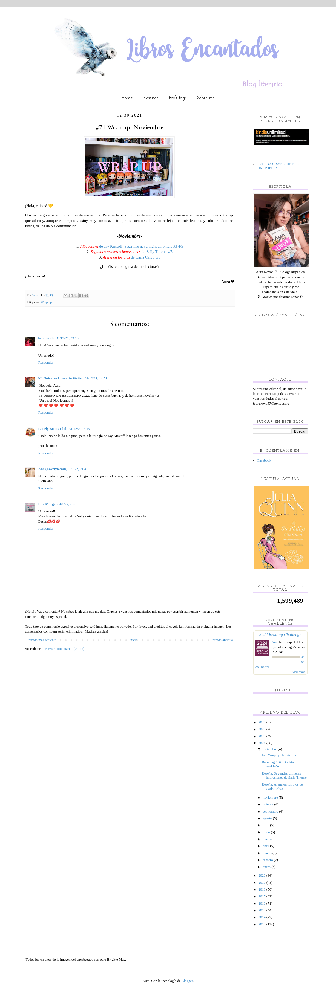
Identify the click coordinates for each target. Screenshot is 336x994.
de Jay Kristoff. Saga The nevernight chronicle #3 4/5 (131, 246)
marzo (267, 853)
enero (267, 867)
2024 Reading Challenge (280, 634)
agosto (268, 818)
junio (267, 832)
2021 (262, 743)
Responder (46, 362)
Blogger (187, 981)
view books (299, 671)
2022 (262, 736)
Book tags (177, 98)
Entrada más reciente (41, 640)
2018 (262, 889)
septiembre (271, 811)
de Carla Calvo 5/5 (131, 257)
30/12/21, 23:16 (67, 338)
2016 (262, 903)
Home (127, 98)
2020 (262, 875)
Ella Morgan (48, 504)
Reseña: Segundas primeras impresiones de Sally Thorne (284, 775)
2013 (262, 924)
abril (266, 846)
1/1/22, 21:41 (78, 469)
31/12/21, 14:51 (96, 378)
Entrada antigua (222, 640)
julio (266, 825)
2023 (262, 729)
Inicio (133, 640)
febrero (268, 860)
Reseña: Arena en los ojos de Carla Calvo (282, 786)
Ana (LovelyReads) (53, 469)
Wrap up (46, 302)
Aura (275, 642)
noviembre (271, 797)
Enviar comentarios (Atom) (64, 649)
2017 (262, 896)
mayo (267, 839)
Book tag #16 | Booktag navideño (278, 764)
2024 (262, 722)
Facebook (264, 460)
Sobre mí (205, 98)
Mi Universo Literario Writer (60, 378)
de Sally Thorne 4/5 (132, 252)
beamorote (46, 338)
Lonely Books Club (52, 429)
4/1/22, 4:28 (67, 504)
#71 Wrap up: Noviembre (280, 755)
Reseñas (150, 98)
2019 (262, 882)
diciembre (270, 749)
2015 (262, 910)
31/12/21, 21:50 (80, 429)
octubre (268, 804)
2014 (262, 917)
